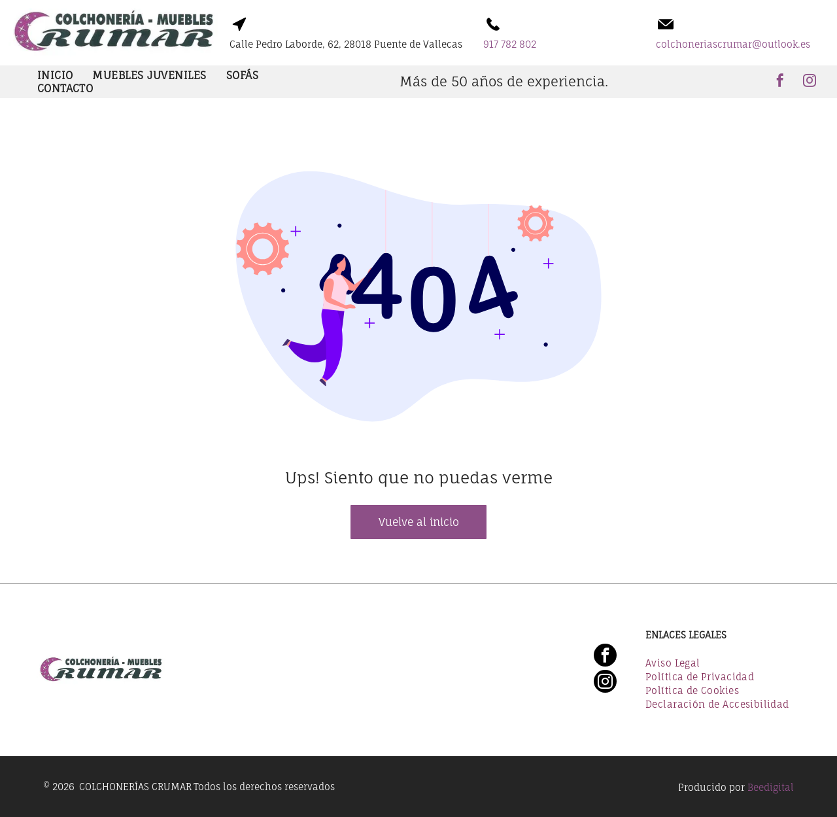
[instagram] (809, 82)
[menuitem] (55, 75)
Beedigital (770, 787)
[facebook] (780, 82)
